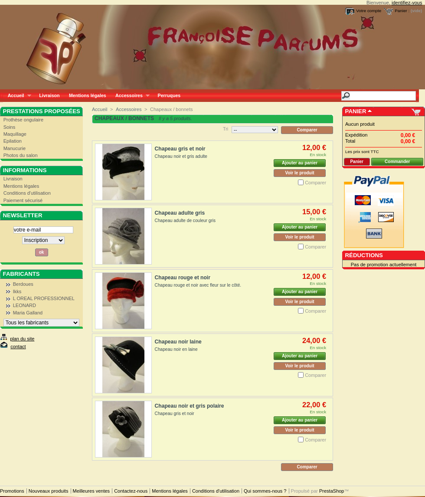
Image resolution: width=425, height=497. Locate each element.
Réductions (364, 255)
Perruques (169, 95)
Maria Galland (27, 312)
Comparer (315, 182)
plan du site (22, 338)
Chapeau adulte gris (180, 213)
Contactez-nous (130, 491)
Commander (397, 161)
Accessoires (130, 95)
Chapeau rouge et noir (182, 278)
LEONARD (24, 305)
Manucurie (14, 148)
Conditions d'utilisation (27, 193)
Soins (9, 127)
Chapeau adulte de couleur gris (185, 220)
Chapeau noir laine (178, 342)
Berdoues (23, 284)
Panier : (402, 10)
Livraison (49, 95)
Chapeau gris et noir (180, 149)
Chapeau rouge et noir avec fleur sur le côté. (198, 285)
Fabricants (21, 274)
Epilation (12, 141)
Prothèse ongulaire (23, 119)
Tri (225, 128)
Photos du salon (20, 155)
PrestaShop (331, 491)
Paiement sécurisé (23, 200)
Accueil (17, 95)
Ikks (17, 291)
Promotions (12, 491)
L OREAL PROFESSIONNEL (44, 298)
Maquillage (14, 134)
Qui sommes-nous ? (265, 491)
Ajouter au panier (299, 162)
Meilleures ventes (91, 491)
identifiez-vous (407, 2)
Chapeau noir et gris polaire (189, 406)
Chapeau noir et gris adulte (181, 156)
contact (18, 346)
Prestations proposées (41, 111)
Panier (355, 111)
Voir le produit (299, 172)
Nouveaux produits (49, 491)
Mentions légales (87, 95)
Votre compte (368, 10)
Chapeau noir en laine (176, 349)
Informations (25, 170)
